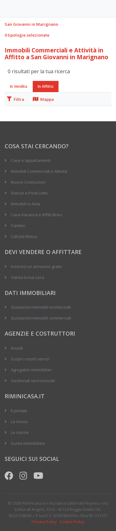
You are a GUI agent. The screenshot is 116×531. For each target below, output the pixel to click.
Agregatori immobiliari (31, 370)
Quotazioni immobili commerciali (41, 318)
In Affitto (46, 86)
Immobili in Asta (25, 204)
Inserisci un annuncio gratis (36, 266)
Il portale (19, 410)
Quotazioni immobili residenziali (41, 307)
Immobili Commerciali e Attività (39, 171)
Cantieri (18, 225)
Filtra (15, 99)
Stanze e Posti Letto (29, 193)
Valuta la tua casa (27, 277)
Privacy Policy (44, 521)
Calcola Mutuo (24, 236)
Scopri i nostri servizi (30, 359)
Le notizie (20, 432)
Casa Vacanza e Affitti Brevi (36, 214)
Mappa (43, 99)
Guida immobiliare (28, 443)
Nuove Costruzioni (28, 182)
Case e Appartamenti (30, 160)
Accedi (17, 348)
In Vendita (18, 86)
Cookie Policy (72, 521)
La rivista (19, 421)
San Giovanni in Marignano (31, 24)
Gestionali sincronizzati (33, 380)
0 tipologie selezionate (27, 35)
